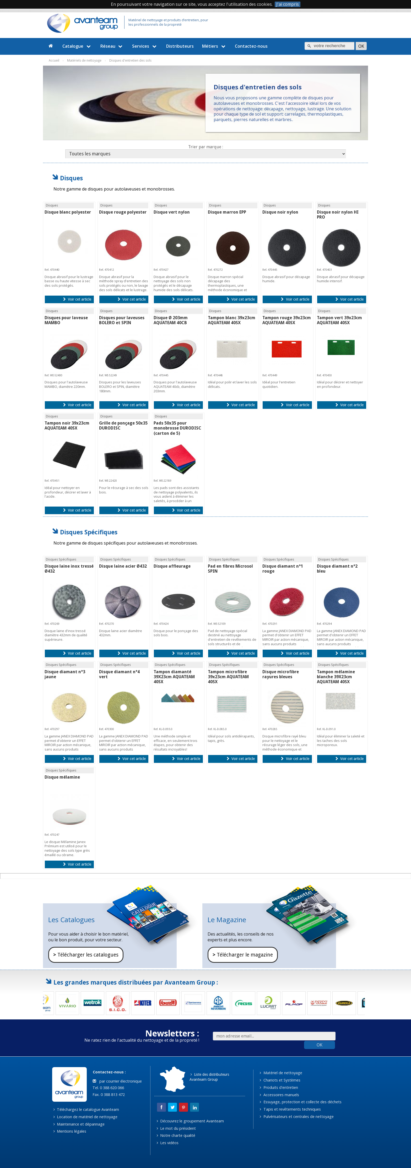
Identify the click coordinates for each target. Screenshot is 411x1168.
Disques (71, 178)
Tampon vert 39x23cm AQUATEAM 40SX (339, 320)
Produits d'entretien (279, 1087)
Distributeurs (180, 46)
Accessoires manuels (279, 1094)
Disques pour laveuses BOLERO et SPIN (121, 320)
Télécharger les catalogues (85, 955)
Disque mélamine (62, 777)
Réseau (112, 46)
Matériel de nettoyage (281, 1072)
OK (319, 1045)
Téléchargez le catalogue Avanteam (86, 1109)
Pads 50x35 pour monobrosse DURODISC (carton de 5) (177, 428)
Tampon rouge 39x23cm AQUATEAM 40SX (286, 320)
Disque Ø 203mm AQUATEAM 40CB (171, 320)
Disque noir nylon (280, 212)
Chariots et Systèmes (280, 1080)
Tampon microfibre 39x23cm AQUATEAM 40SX (228, 676)
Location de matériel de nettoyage (85, 1116)
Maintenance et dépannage (79, 1124)
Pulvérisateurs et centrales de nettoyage (296, 1116)
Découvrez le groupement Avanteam (190, 1120)
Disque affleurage (172, 566)
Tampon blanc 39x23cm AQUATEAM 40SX (231, 320)
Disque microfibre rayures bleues (280, 674)
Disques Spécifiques (88, 532)
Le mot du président (176, 1128)
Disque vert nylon (172, 212)
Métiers (214, 46)
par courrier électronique (117, 1081)
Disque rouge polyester (123, 212)
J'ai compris (287, 4)
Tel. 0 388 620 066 (107, 1087)
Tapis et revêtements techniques (290, 1109)
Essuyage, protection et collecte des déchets (300, 1101)
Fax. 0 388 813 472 (108, 1094)
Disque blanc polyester (68, 212)
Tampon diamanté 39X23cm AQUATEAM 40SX (174, 676)
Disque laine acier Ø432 (123, 566)
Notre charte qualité (176, 1135)
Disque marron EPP (227, 212)
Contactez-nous (251, 46)
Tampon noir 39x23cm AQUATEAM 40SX (67, 426)
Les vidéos (168, 1142)
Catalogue (77, 46)
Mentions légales (69, 1131)
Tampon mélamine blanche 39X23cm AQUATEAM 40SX (336, 676)
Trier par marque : (205, 146)
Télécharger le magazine (243, 955)
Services (145, 46)
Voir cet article (77, 299)
